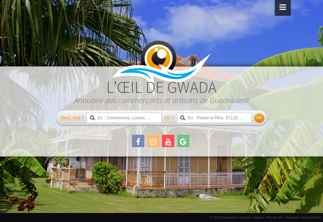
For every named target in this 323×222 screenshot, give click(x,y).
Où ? (169, 117)
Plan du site (274, 217)
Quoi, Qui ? (72, 117)
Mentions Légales (252, 217)
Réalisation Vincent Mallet (303, 217)
